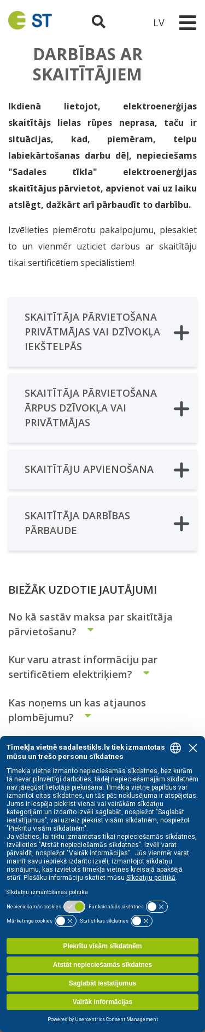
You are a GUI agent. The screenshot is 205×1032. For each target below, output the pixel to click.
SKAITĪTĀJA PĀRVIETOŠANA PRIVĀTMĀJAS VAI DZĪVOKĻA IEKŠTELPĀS (107, 331)
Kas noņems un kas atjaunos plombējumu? (77, 710)
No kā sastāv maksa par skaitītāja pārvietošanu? (90, 624)
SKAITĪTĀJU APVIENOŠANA (107, 470)
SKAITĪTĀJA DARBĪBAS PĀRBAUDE (107, 523)
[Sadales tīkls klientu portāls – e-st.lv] (129, 22)
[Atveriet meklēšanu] (100, 22)
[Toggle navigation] (187, 22)
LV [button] (159, 22)
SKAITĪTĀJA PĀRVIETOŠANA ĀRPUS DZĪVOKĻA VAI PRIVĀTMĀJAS (107, 407)
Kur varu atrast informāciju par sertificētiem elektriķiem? (83, 667)
